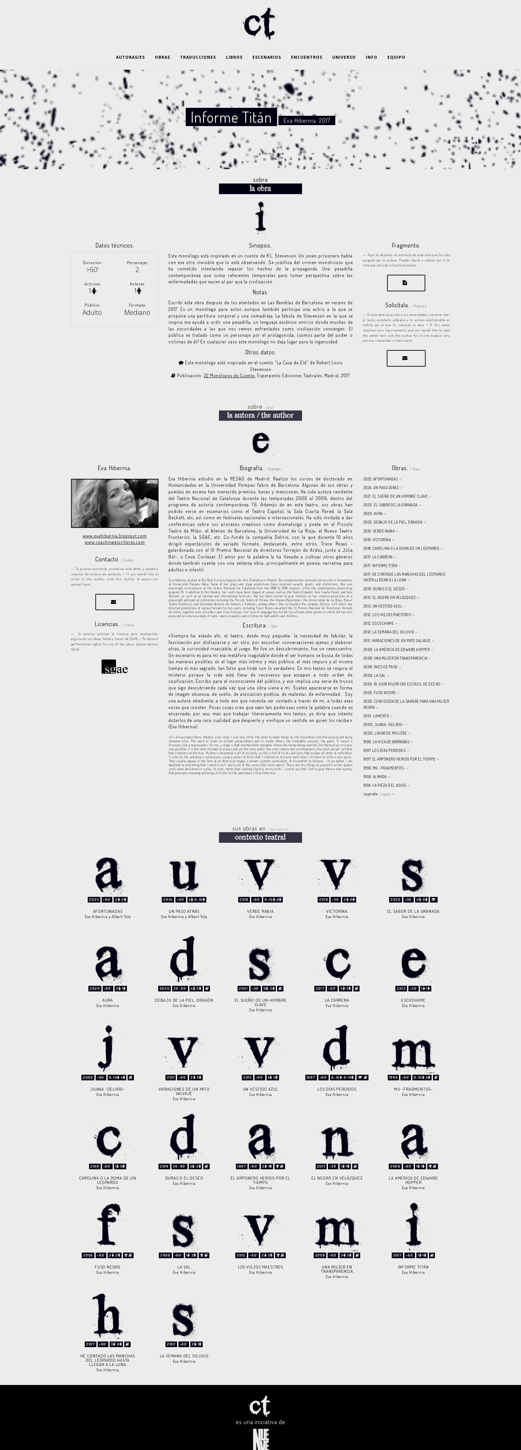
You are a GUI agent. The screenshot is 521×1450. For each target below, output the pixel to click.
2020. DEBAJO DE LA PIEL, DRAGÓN (393, 505)
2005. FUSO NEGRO (380, 676)
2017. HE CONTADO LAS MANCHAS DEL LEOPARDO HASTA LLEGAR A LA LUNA (405, 560)
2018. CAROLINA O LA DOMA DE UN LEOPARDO (402, 531)
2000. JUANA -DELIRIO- (384, 707)
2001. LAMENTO (376, 699)
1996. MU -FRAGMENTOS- (385, 751)
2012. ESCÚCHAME (379, 606)
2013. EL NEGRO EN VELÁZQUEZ (390, 580)
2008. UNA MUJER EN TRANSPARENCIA (396, 641)
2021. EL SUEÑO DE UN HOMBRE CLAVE (396, 479)
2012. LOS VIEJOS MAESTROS (387, 598)
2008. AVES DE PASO (381, 650)
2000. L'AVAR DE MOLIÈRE (385, 716)
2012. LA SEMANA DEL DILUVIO (389, 615)
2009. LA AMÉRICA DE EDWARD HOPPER (397, 632)
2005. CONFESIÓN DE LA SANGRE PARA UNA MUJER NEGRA (406, 687)
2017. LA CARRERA (378, 540)
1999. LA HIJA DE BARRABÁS (387, 725)
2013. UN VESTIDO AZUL (383, 589)
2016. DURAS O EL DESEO (384, 572)
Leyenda (377, 777)
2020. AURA (373, 496)
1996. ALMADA (375, 760)
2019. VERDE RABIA (379, 514)
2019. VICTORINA (377, 523)
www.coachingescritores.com (115, 525)
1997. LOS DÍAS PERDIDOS (385, 733)
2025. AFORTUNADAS (381, 462)
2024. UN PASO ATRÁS (381, 471)
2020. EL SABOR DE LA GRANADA (391, 488)
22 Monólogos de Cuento (229, 359)
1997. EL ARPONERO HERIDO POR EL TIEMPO (400, 742)
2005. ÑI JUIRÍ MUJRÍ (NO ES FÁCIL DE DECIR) (402, 667)
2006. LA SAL (375, 658)
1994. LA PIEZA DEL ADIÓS (385, 768)
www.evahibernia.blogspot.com (115, 519)
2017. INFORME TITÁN (381, 548)
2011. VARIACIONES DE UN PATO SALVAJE (397, 623)
